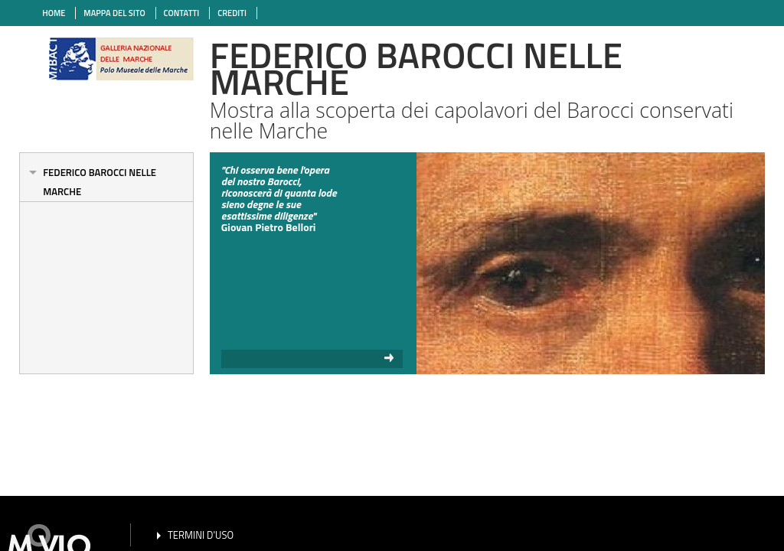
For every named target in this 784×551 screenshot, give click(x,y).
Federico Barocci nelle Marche (99, 182)
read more (312, 359)
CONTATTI (182, 13)
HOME (53, 13)
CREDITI (232, 13)
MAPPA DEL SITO (114, 13)
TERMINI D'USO (201, 535)
